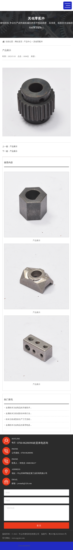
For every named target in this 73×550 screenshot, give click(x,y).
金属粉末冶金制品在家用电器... (19, 425)
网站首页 (18, 41)
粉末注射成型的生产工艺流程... (19, 419)
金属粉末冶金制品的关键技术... (19, 408)
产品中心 (27, 41)
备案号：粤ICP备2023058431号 (54, 534)
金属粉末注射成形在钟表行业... (19, 413)
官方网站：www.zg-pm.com (13, 538)
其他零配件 (38, 41)
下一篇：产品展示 (9, 151)
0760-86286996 (24, 546)
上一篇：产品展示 (9, 146)
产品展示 (36, 240)
